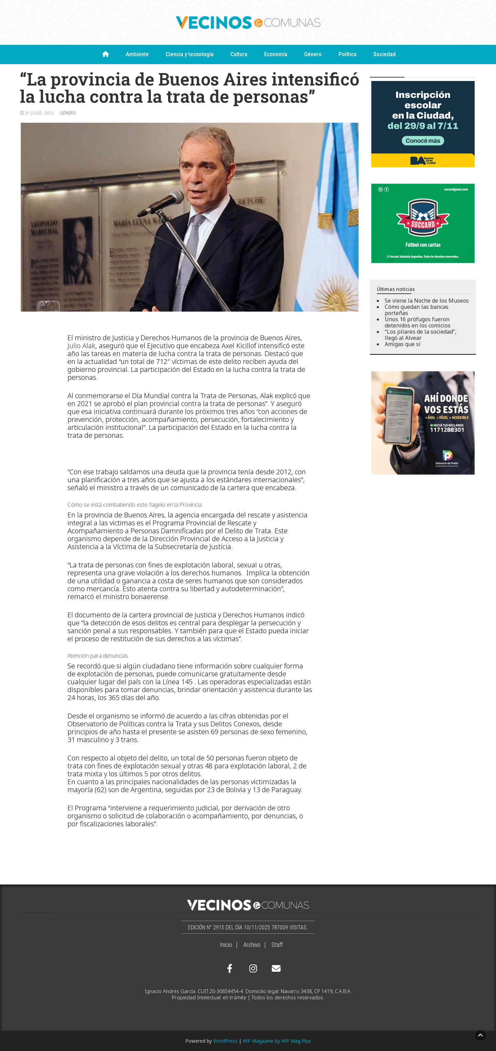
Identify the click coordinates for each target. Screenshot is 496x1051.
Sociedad (384, 54)
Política (347, 54)
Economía (275, 54)
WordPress (225, 1041)
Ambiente (137, 54)
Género (313, 54)
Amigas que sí (403, 344)
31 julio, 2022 (39, 113)
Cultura (238, 54)
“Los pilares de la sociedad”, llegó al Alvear (420, 335)
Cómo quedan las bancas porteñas (416, 310)
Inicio (226, 944)
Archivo (251, 944)
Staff (277, 944)
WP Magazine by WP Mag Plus (277, 1041)
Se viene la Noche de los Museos (427, 300)
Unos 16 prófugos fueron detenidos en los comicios (418, 322)
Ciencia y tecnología (190, 54)
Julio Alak (81, 345)
